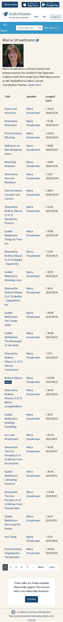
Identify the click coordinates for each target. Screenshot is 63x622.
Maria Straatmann (33, 111)
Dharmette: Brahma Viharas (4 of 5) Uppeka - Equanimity (13, 258)
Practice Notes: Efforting (13, 135)
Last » (52, 567)
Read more (35, 85)
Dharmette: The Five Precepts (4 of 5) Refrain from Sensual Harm (13, 500)
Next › (41, 567)
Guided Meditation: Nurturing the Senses (12, 522)
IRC (44, 17)
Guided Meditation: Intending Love (13, 276)
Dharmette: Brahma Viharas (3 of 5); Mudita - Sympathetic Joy (13, 296)
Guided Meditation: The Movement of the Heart (13, 339)
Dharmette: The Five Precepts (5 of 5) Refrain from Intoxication (13, 455)
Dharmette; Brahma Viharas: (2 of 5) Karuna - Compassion (13, 361)
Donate (55, 17)
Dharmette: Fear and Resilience (11, 178)
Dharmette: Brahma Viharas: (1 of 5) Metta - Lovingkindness (13, 398)
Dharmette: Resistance (11, 123)
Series (8, 382)
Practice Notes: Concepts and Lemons (13, 194)
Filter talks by (50, 28)
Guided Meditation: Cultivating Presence (11, 478)
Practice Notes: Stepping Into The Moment (13, 553)
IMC (36, 17)
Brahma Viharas (13, 378)
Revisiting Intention (10, 164)
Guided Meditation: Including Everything (11, 420)
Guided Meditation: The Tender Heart (11, 319)
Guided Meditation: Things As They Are (13, 237)
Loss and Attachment (11, 437)
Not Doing (11, 537)
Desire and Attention (11, 111)
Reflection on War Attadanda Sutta (13, 150)
